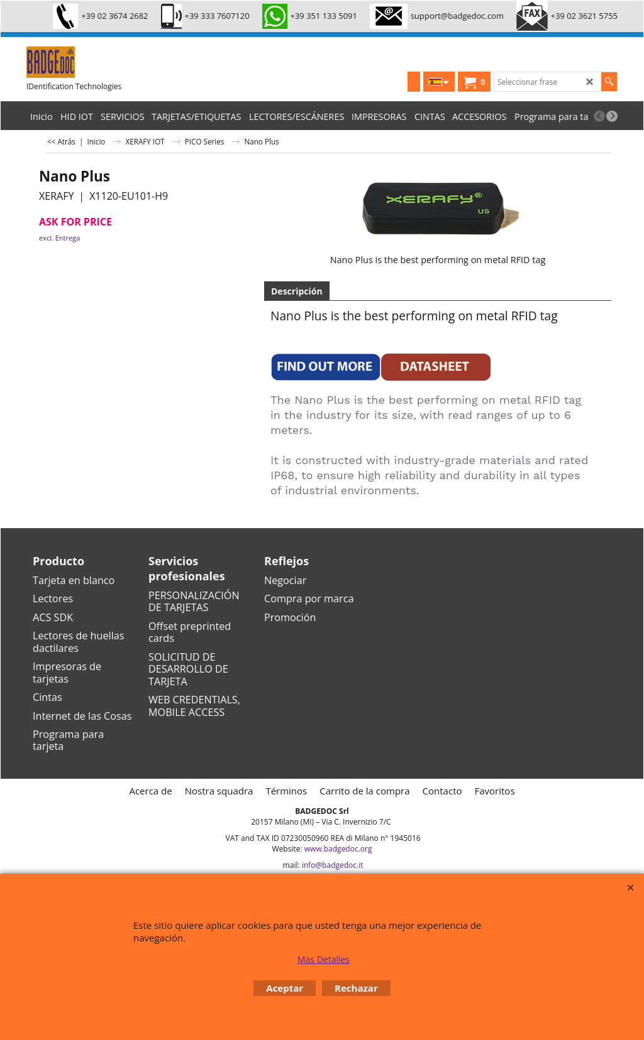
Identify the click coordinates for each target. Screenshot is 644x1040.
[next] (612, 116)
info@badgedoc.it (333, 865)
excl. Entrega (59, 237)
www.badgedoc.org (338, 848)
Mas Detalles (323, 959)
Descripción (297, 291)
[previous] (599, 116)
